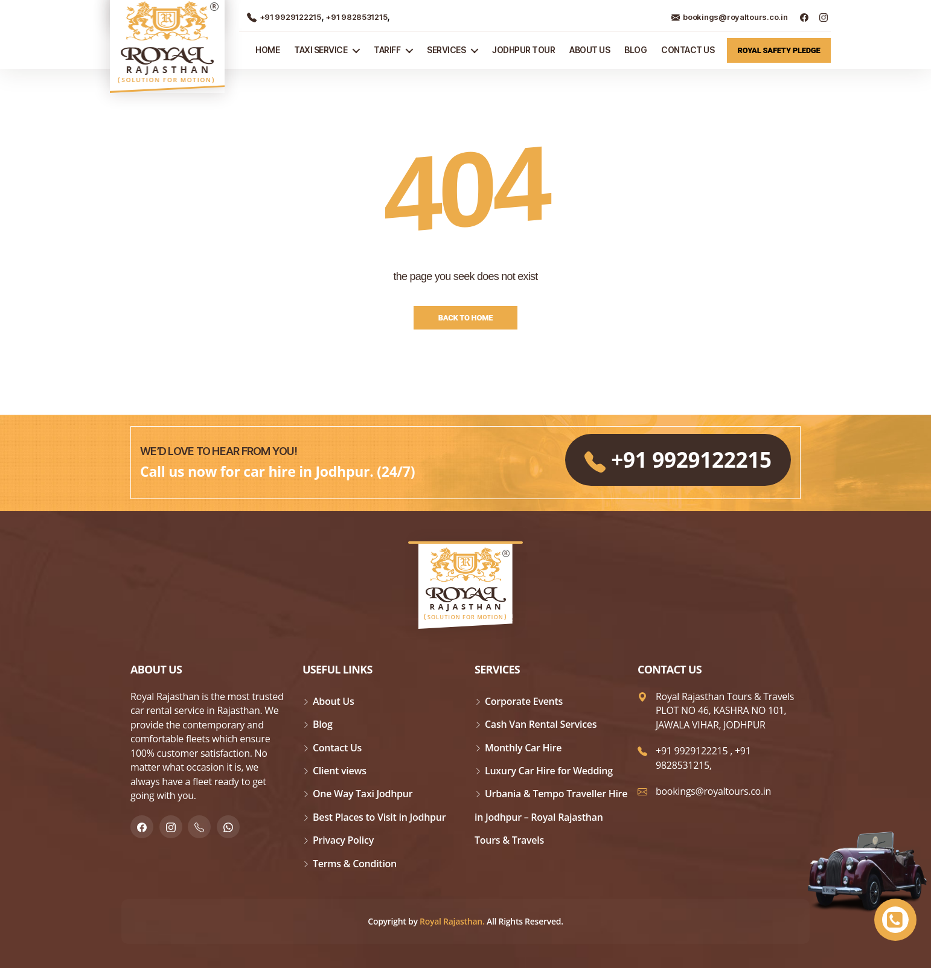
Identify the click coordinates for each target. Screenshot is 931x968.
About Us (589, 50)
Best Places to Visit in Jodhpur (379, 817)
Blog (635, 50)
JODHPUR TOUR (523, 50)
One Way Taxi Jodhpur (362, 793)
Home (267, 50)
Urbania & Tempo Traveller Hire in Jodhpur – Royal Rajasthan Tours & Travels (551, 817)
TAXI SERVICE (320, 50)
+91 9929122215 (284, 17)
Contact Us (687, 50)
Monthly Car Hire (523, 747)
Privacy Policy (343, 840)
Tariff (387, 50)
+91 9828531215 (355, 17)
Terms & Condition (355, 863)
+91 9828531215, (703, 757)
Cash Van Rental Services (541, 724)
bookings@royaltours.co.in (729, 17)
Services (446, 50)
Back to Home (465, 317)
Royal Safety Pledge (779, 50)
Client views (339, 770)
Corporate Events (524, 701)
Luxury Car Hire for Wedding (549, 770)
